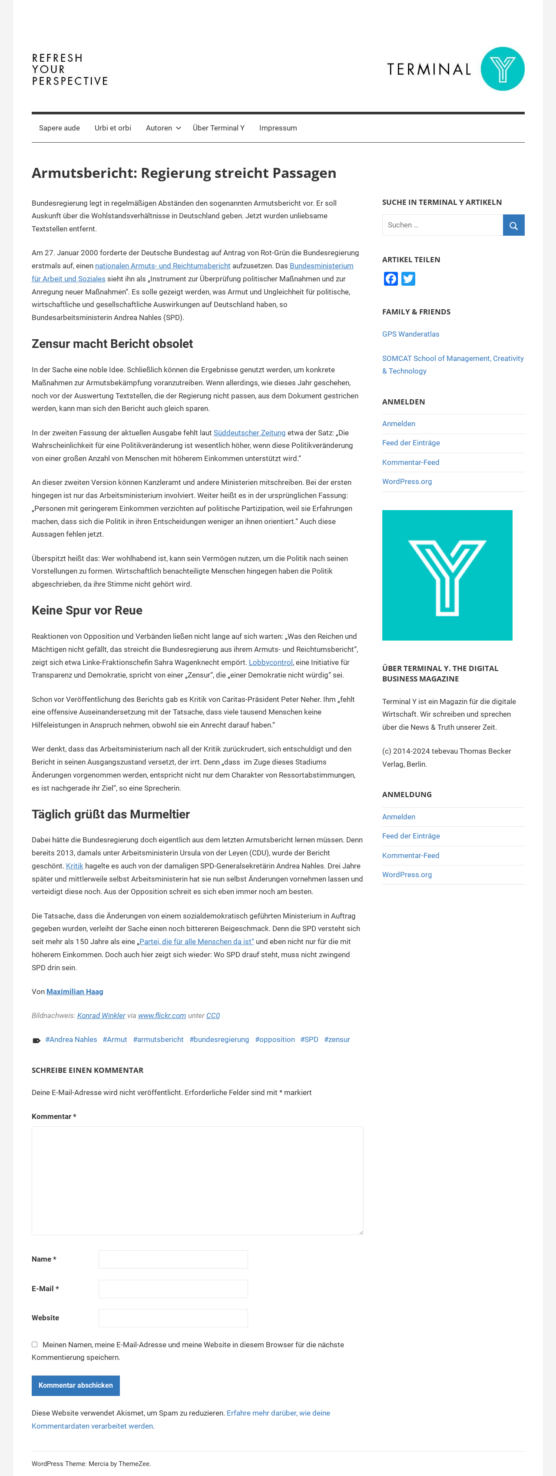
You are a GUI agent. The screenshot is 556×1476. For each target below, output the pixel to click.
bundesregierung (221, 1039)
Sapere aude (59, 128)
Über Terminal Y (219, 128)
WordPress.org (407, 481)
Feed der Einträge (411, 442)
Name (44, 1259)
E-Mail (45, 1288)
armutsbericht (160, 1039)
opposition (277, 1039)
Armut (117, 1039)
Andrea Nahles (73, 1039)
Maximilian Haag (74, 991)
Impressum (278, 128)
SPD (311, 1039)
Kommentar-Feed (411, 462)
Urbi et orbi (113, 128)
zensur (339, 1039)
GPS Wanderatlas (411, 334)
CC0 (213, 1015)
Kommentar (54, 1116)
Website (45, 1317)
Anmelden (398, 423)
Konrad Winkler (101, 1015)
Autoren (164, 128)
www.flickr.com (162, 1015)
